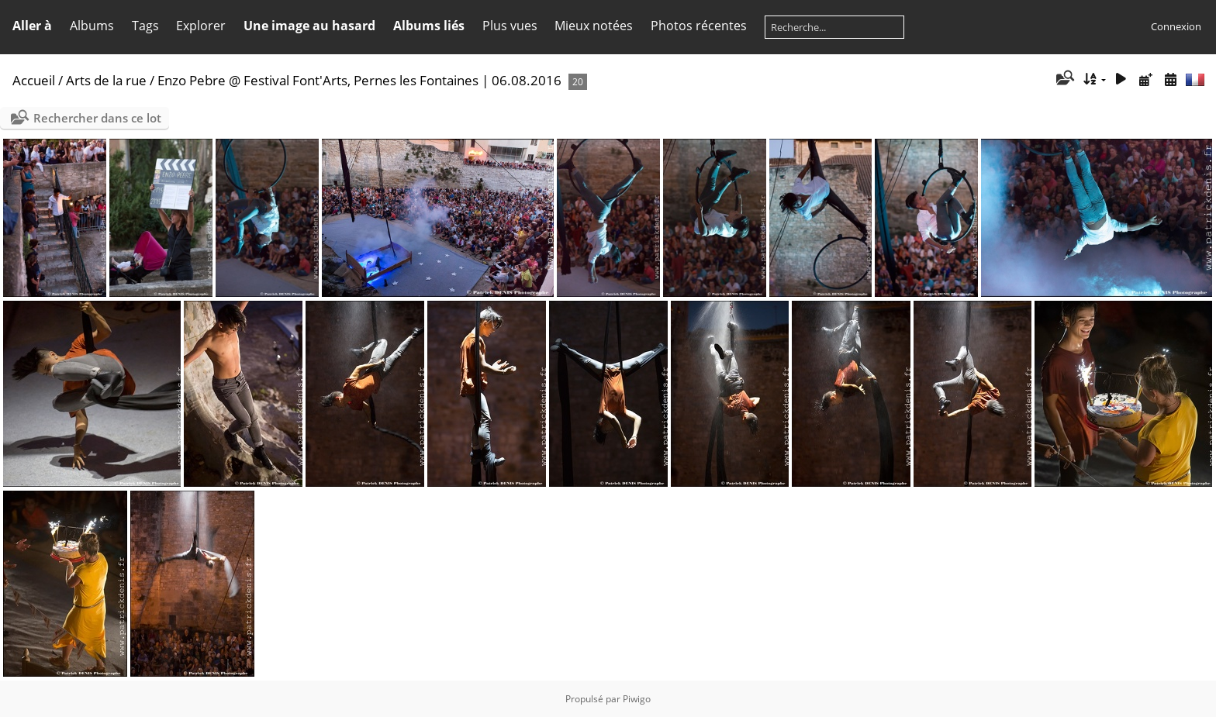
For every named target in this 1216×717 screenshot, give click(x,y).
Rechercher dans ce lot (97, 118)
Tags (145, 25)
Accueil (33, 80)
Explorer (201, 25)
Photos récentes (699, 25)
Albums (92, 25)
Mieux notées (593, 25)
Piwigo (637, 698)
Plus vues (509, 25)
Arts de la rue (106, 80)
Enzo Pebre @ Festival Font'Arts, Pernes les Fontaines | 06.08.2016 (359, 80)
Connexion (1176, 26)
